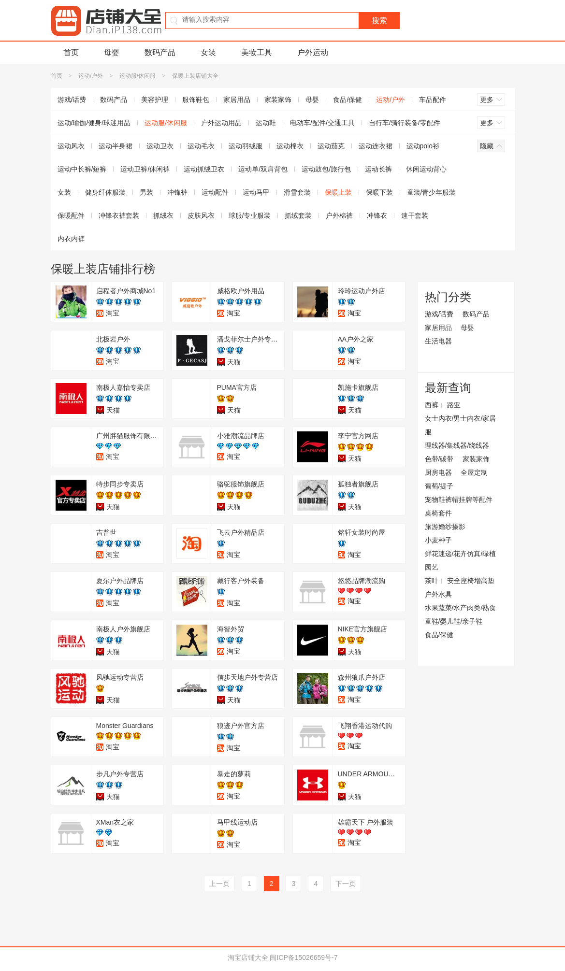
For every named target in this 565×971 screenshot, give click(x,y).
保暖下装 (379, 192)
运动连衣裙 (375, 146)
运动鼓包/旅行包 (326, 169)
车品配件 (432, 99)
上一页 (219, 883)
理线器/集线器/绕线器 (457, 445)
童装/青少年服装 (431, 192)
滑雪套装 (297, 192)
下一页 (345, 883)
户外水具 (438, 594)
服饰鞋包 (195, 99)
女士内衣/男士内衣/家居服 (460, 425)
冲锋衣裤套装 (119, 215)
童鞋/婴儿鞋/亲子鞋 (454, 621)
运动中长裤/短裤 (82, 169)
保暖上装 (338, 192)
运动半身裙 (115, 146)
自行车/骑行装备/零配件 (404, 123)
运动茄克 (331, 146)
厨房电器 (438, 472)
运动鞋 (266, 123)
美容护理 (154, 99)
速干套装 (414, 215)
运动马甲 (256, 192)
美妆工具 (256, 52)
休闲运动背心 (426, 169)
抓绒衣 (163, 215)
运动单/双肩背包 (263, 169)
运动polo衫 (422, 146)
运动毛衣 (201, 146)
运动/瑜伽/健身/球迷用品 (94, 123)
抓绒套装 (298, 215)
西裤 (431, 405)
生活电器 (438, 341)
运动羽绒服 (245, 146)
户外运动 (312, 52)
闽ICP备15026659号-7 (303, 957)
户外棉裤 (339, 215)
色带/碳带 (439, 459)
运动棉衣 (290, 146)
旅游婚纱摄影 (445, 526)
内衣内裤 (71, 239)
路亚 (454, 405)
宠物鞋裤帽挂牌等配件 (459, 499)
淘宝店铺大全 (248, 957)
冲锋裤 (177, 192)
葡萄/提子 (439, 486)
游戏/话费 (72, 99)
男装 (146, 192)
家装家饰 (277, 99)
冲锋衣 (377, 215)
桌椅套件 (438, 513)
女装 (208, 52)
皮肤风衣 (201, 215)
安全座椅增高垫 (470, 581)
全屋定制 (474, 472)
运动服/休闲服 (137, 75)
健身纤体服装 (105, 192)
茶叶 (431, 581)
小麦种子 (438, 540)
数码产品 (160, 52)
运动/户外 (90, 75)
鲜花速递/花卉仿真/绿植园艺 (460, 560)
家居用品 (236, 99)
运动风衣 (71, 146)
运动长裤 (378, 169)
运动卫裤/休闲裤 (145, 169)
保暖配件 (71, 215)
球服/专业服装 (250, 215)
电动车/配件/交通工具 (322, 123)
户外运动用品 (221, 123)
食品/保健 (347, 99)
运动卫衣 (160, 146)
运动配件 (215, 192)
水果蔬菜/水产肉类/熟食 (460, 608)
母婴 (111, 52)
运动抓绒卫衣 (204, 169)
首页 (71, 52)
